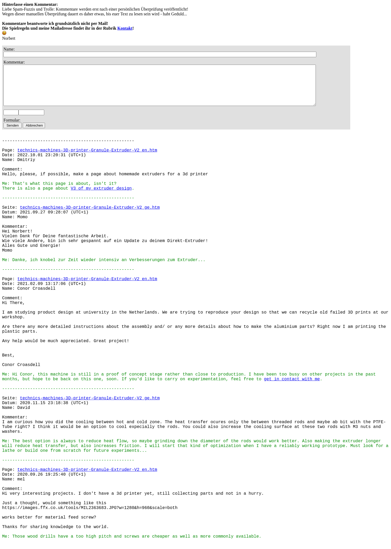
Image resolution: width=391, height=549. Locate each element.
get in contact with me (292, 387)
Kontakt (124, 28)
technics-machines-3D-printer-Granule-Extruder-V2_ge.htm (90, 215)
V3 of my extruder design (101, 196)
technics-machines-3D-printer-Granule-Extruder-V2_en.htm (87, 158)
